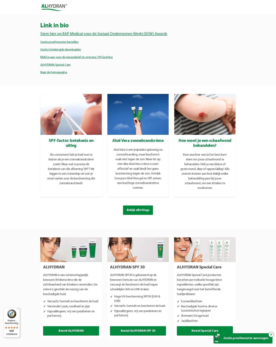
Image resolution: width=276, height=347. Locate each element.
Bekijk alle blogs (138, 210)
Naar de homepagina (53, 72)
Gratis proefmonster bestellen (59, 42)
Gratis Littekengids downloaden (60, 49)
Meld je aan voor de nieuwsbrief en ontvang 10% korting (76, 57)
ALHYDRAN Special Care (55, 65)
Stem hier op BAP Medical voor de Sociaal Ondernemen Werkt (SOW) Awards (103, 34)
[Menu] (18, 310)
